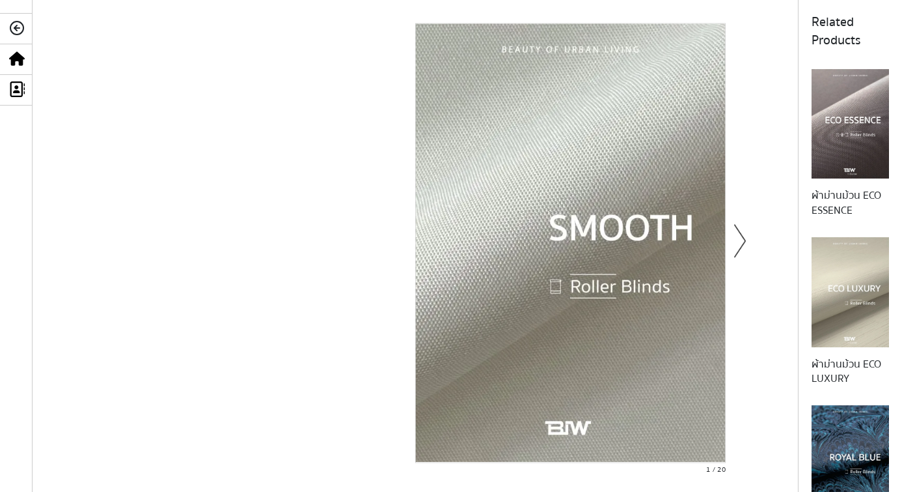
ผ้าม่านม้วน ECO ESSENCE (846, 202)
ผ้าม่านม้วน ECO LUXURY (846, 371)
